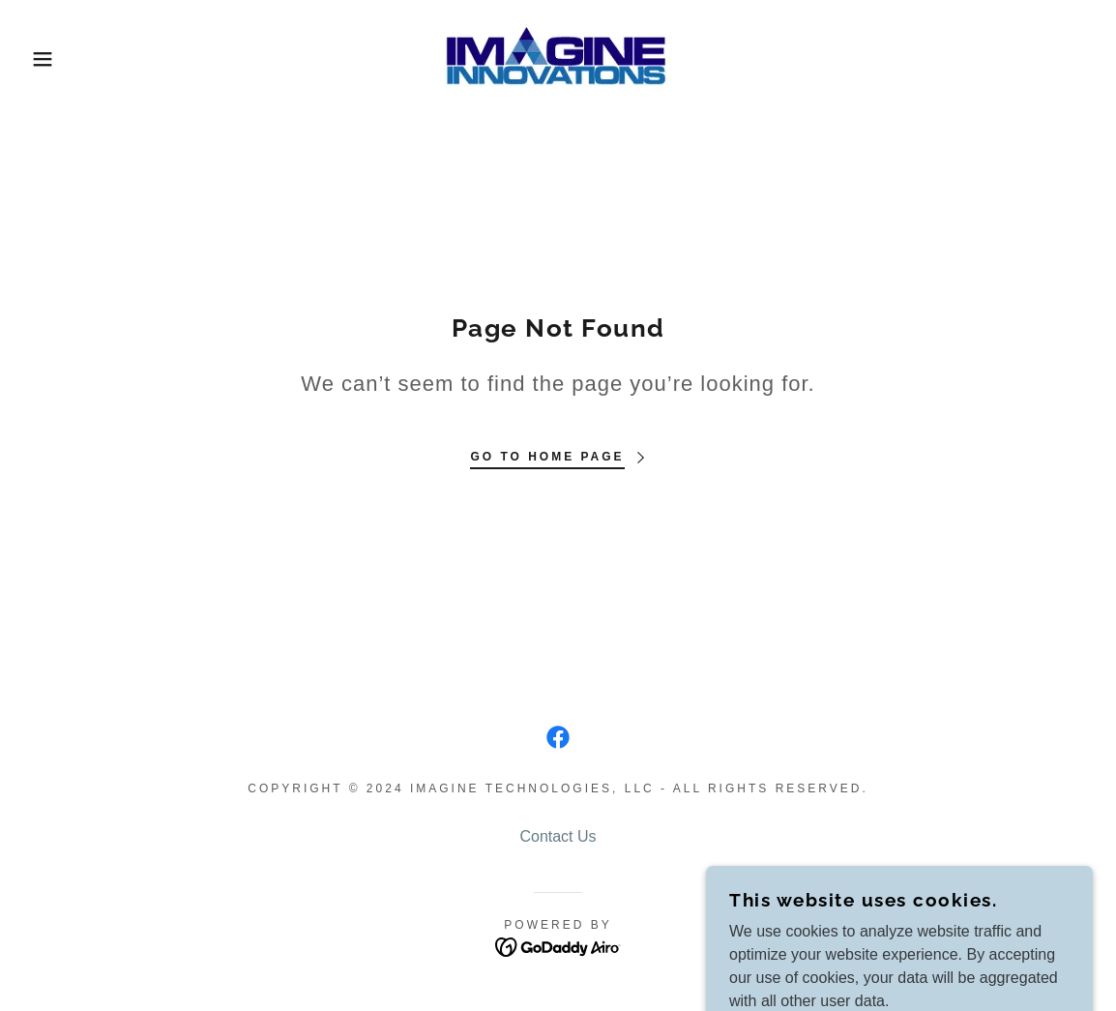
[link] (558, 57)
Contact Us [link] (557, 836)
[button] (55, 59)
